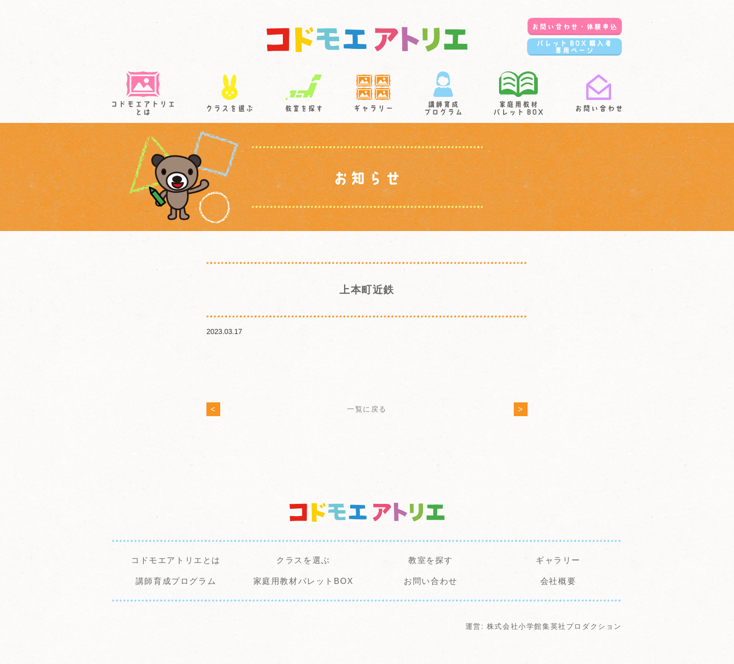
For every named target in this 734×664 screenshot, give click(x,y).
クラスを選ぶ (303, 560)
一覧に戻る (367, 409)
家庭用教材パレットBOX (303, 581)
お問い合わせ (431, 581)
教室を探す (430, 560)
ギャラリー (558, 560)
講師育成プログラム (176, 581)
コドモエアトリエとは (176, 560)
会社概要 (558, 581)
